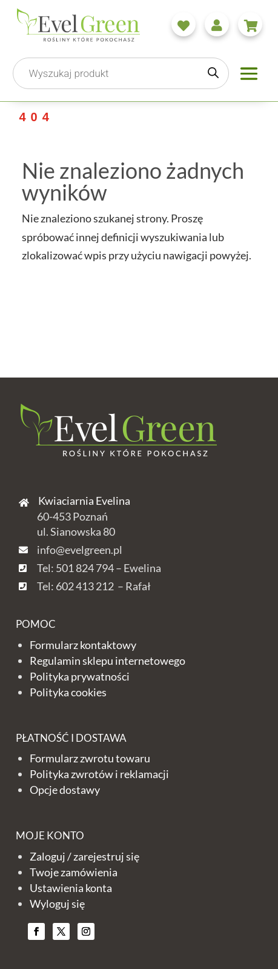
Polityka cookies (68, 692)
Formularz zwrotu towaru (90, 758)
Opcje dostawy (65, 789)
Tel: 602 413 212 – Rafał (94, 586)
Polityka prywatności (80, 676)
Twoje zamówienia (73, 872)
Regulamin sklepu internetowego (107, 660)
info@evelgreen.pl (79, 549)
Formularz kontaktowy (83, 644)
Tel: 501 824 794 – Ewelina (99, 567)
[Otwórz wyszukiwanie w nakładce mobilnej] (120, 73)
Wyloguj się (57, 903)
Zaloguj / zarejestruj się (84, 856)
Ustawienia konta (71, 887)
